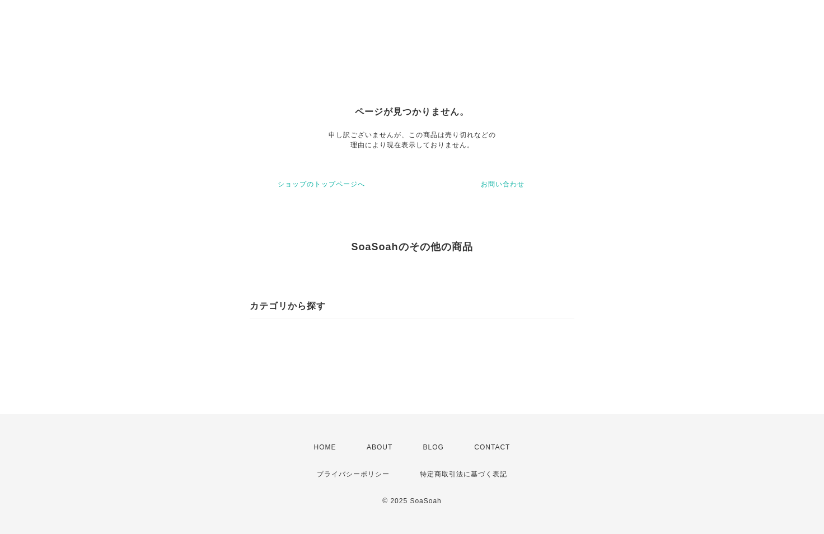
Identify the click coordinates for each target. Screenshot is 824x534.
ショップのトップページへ (321, 184)
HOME (325, 447)
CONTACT (492, 447)
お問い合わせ (503, 184)
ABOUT (379, 447)
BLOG (433, 447)
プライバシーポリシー (353, 474)
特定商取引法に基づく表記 (463, 474)
